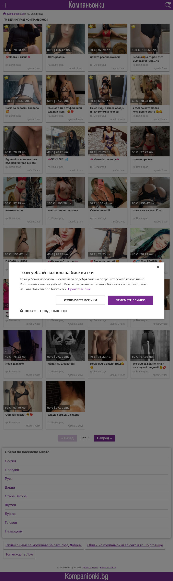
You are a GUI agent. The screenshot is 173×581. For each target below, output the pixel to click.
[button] (43, 311)
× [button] (157, 267)
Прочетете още (79, 289)
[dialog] (86, 290)
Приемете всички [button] (130, 300)
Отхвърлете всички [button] (80, 300)
